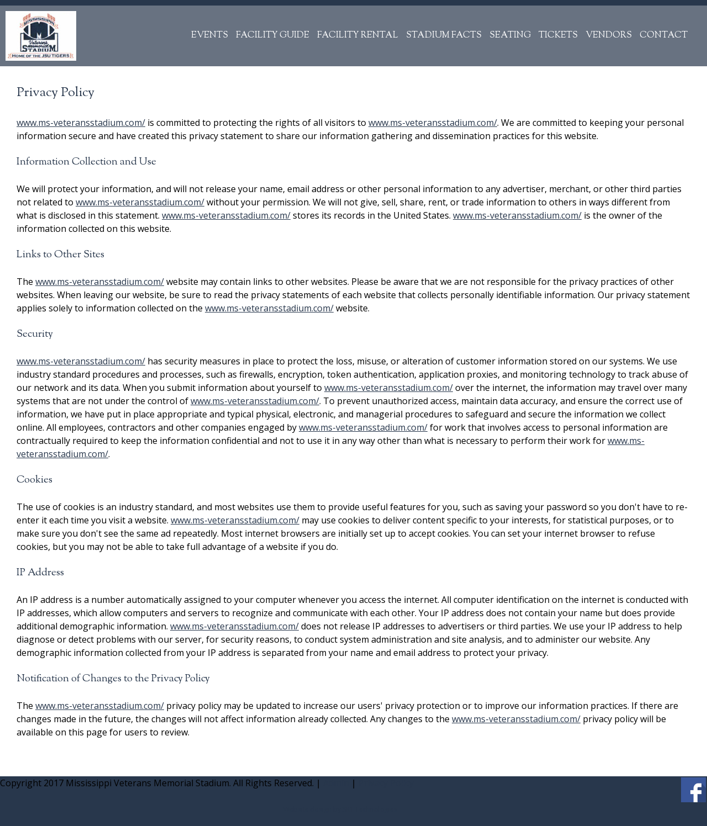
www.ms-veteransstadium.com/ (81, 123)
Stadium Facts (444, 35)
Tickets (558, 35)
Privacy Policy (386, 783)
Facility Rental (357, 35)
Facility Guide (272, 35)
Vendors (608, 35)
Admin (336, 783)
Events (209, 35)
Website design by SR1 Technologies (340, 809)
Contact (664, 35)
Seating (510, 35)
